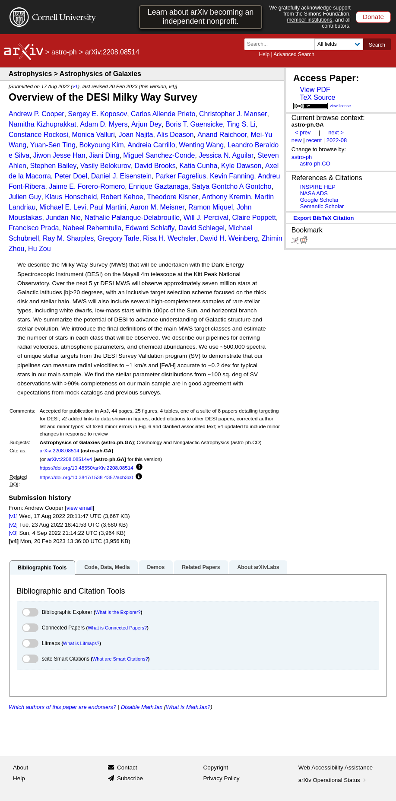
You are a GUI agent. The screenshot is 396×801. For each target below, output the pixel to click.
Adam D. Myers (103, 124)
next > (336, 132)
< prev (302, 132)
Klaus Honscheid (71, 196)
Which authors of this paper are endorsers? (62, 707)
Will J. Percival (206, 217)
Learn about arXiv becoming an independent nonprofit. (200, 16)
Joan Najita (135, 134)
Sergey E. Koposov (97, 114)
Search (377, 45)
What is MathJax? (188, 707)
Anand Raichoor (222, 134)
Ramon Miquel (210, 207)
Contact (127, 767)
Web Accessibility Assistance (335, 767)
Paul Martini (108, 207)
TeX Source (317, 97)
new (296, 140)
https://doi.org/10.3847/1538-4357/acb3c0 (86, 477)
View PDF (315, 89)
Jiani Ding (104, 155)
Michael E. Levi (62, 207)
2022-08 (336, 140)
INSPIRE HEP (318, 187)
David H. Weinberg (229, 238)
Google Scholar (319, 200)
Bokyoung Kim (101, 145)
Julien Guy (25, 196)
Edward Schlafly (150, 228)
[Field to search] (338, 44)
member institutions (309, 20)
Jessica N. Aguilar (226, 155)
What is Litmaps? (81, 643)
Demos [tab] (156, 567)
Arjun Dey (146, 124)
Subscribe (130, 778)
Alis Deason (175, 134)
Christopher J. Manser (233, 114)
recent (314, 140)
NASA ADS (314, 193)
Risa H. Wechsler (169, 238)
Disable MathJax (141, 707)
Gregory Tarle (118, 238)
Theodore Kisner (172, 196)
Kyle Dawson (241, 165)
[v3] (13, 533)
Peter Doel (70, 176)
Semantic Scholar (322, 206)
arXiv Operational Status (333, 780)
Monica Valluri (93, 134)
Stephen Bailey (53, 165)
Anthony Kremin (226, 196)
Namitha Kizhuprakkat (42, 124)
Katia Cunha (198, 165)
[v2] (13, 524)
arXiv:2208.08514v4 (69, 459)
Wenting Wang (201, 145)
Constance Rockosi (38, 134)
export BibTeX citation (323, 218)
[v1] (13, 516)
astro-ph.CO (315, 163)
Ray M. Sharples (68, 238)
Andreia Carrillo (151, 145)
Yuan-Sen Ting (53, 145)
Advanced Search (293, 54)
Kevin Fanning (232, 176)
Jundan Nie (63, 217)
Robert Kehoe (122, 196)
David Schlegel (201, 228)
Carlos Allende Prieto (163, 114)
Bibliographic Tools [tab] (42, 568)
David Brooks (155, 165)
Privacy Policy (221, 778)
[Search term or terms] (282, 44)
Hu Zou (39, 248)
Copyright (215, 767)
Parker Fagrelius (180, 176)
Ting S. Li (241, 124)
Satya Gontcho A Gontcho (231, 186)
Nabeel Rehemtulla (92, 228)
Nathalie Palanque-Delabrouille (132, 217)
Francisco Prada (34, 228)
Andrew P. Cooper (36, 114)
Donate (373, 16)
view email (79, 508)
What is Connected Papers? (117, 627)
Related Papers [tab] (201, 567)
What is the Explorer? (118, 612)
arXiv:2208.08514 (59, 450)
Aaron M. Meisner (157, 207)
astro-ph (64, 52)
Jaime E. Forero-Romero (87, 186)
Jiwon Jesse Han (59, 155)
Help (264, 54)
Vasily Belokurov (105, 165)
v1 (75, 86)
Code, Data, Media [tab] (107, 567)
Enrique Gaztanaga (158, 186)
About (20, 767)
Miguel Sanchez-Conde (159, 155)
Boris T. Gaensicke (194, 124)
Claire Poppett (254, 217)
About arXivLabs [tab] (258, 567)
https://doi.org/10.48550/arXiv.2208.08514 (86, 467)
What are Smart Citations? (120, 658)
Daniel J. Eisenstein (121, 176)
